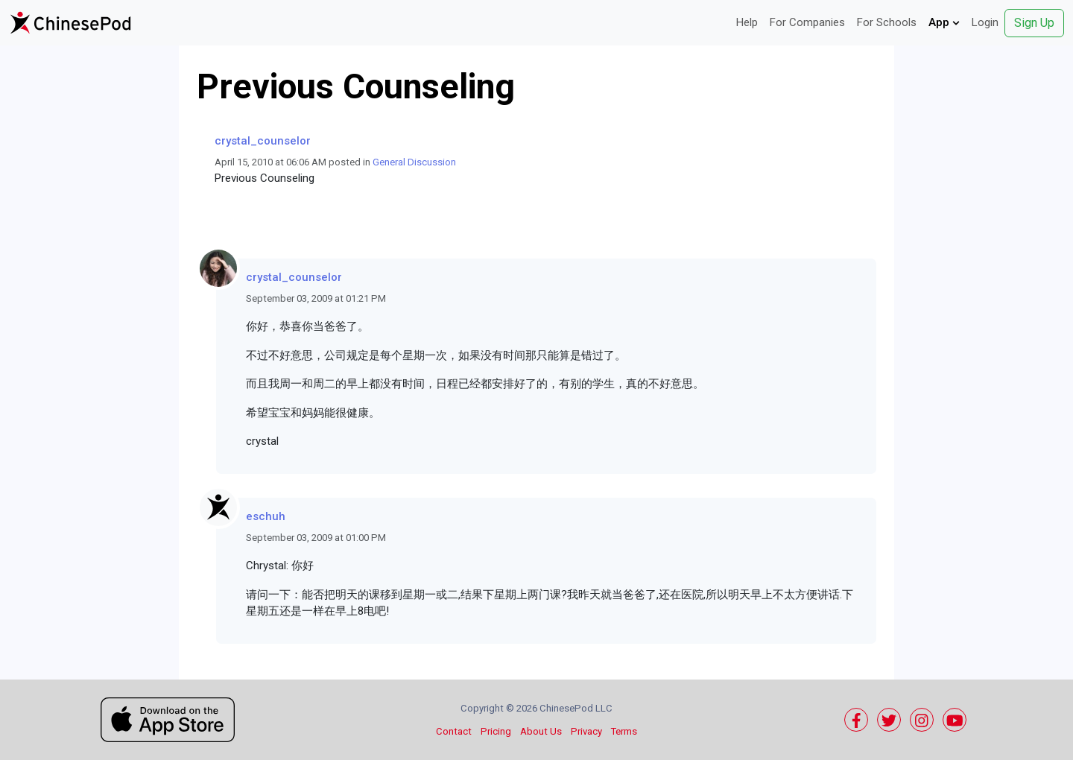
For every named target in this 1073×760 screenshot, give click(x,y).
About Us (541, 731)
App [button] (944, 22)
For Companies (807, 22)
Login (985, 22)
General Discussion (414, 162)
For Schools (887, 22)
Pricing (496, 731)
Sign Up (1034, 23)
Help (747, 22)
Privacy (586, 731)
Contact (454, 731)
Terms (624, 731)
